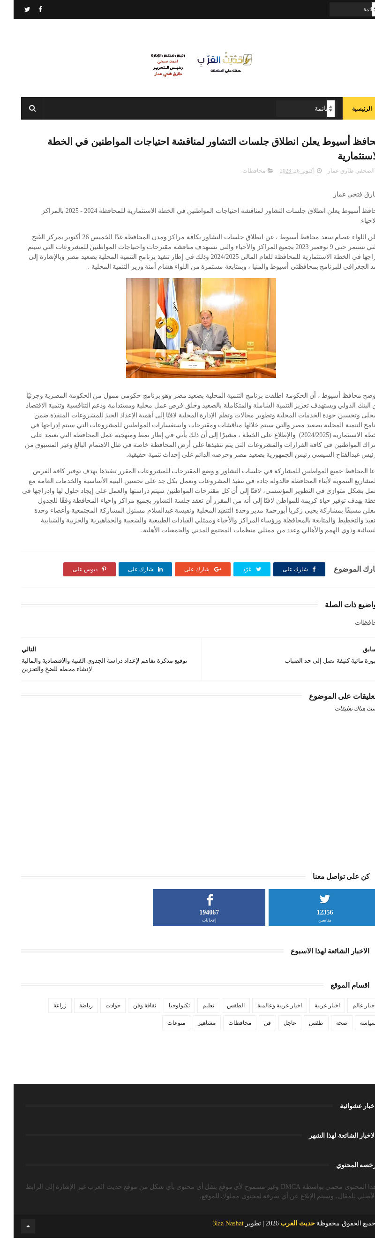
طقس (302, 1031)
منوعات (163, 1031)
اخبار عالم (350, 1014)
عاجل (276, 1031)
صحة (328, 1031)
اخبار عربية (313, 1014)
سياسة (354, 1031)
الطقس (222, 1014)
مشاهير (193, 1031)
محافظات (240, 179)
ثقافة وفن (131, 1014)
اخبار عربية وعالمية (266, 1014)
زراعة (46, 1014)
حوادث (99, 1014)
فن (253, 1031)
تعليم (195, 1014)
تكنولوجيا (165, 1014)
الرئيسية (348, 112)
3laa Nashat (214, 1232)
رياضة (72, 1014)
